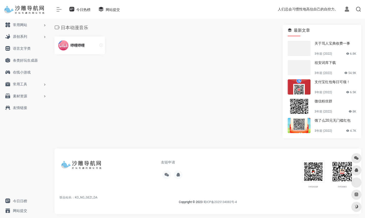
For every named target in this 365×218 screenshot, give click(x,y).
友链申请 (168, 162)
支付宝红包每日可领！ (332, 82)
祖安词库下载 (325, 63)
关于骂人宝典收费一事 (332, 43)
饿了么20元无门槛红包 (333, 120)
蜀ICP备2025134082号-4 (220, 202)
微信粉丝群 (323, 101)
